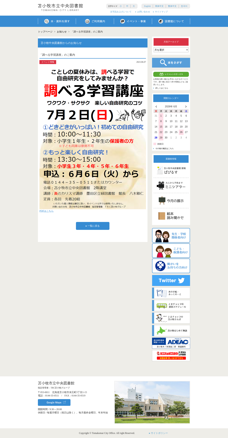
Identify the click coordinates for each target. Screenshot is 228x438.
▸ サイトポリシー (158, 433)
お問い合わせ (143, 12)
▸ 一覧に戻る (93, 226)
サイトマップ (161, 12)
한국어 (184, 6)
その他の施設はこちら (164, 148)
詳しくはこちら (161, 88)
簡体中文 (159, 6)
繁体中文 (172, 6)
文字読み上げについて (121, 12)
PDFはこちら (46, 211)
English (147, 6)
